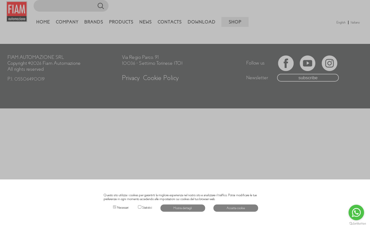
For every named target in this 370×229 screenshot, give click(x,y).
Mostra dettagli (182, 208)
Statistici (147, 207)
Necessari (123, 207)
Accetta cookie (236, 208)
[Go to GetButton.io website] (357, 223)
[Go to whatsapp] (356, 212)
